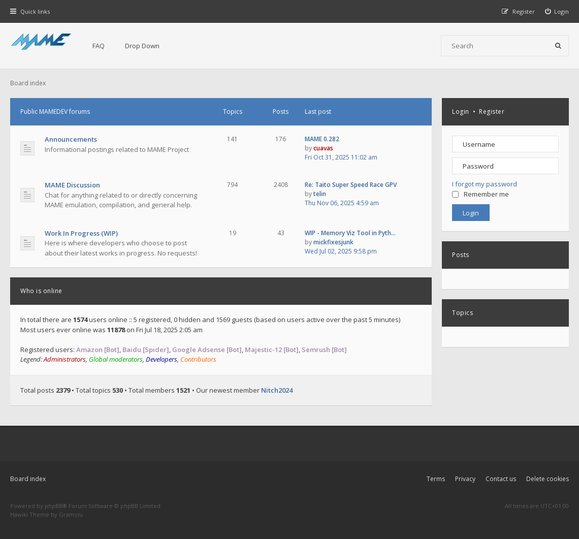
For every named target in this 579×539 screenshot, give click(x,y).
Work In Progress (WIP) (81, 233)
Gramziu (71, 514)
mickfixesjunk (333, 242)
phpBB (53, 506)
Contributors (198, 359)
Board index (28, 478)
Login (460, 111)
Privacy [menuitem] (465, 478)
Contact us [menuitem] (501, 478)
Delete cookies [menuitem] (547, 478)
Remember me (480, 194)
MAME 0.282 (322, 139)
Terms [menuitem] (436, 478)
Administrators (65, 359)
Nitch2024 (277, 390)
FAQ (98, 45)
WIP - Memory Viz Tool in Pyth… (350, 233)
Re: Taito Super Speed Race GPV (351, 184)
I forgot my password (484, 183)
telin (319, 193)
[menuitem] (557, 11)
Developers (161, 359)
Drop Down (142, 45)
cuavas (323, 148)
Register (491, 111)
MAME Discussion (72, 184)
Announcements (71, 139)
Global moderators (116, 359)
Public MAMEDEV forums (55, 111)
